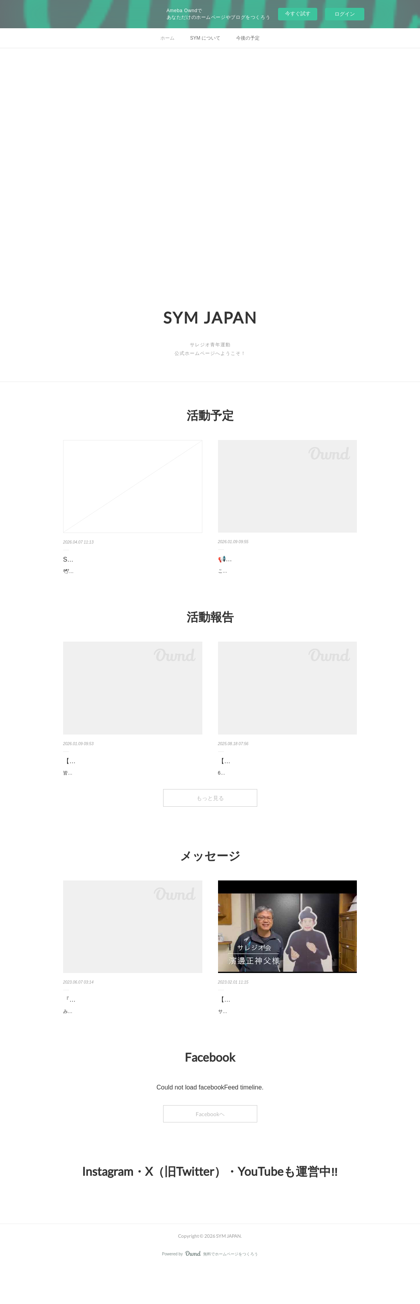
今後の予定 (248, 38)
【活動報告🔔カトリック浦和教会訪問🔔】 (279, 780)
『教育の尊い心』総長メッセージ (110, 1027)
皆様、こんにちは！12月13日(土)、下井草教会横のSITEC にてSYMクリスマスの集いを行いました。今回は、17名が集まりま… (132, 797)
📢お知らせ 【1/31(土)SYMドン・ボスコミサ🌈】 (281, 565)
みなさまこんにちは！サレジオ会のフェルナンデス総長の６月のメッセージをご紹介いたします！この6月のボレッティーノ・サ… (132, 1044)
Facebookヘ (210, 1150)
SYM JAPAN (210, 317)
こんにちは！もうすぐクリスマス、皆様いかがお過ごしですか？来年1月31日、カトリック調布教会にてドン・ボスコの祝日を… (286, 587)
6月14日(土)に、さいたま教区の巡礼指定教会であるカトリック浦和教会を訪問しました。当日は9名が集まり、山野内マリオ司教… (287, 797)
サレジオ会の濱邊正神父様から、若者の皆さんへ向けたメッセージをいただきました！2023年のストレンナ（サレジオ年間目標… (287, 1044)
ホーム (167, 38)
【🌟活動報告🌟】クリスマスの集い (115, 780)
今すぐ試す (298, 13)
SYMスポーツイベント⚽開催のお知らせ (121, 559)
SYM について (205, 38)
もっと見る (210, 826)
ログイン (345, 14)
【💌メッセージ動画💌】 (254, 1027)
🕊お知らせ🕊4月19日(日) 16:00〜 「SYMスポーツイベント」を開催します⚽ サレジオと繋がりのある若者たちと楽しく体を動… (132, 576)
